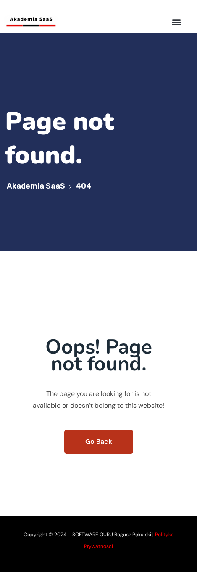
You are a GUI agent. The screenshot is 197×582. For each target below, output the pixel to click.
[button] (176, 22)
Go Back (98, 441)
